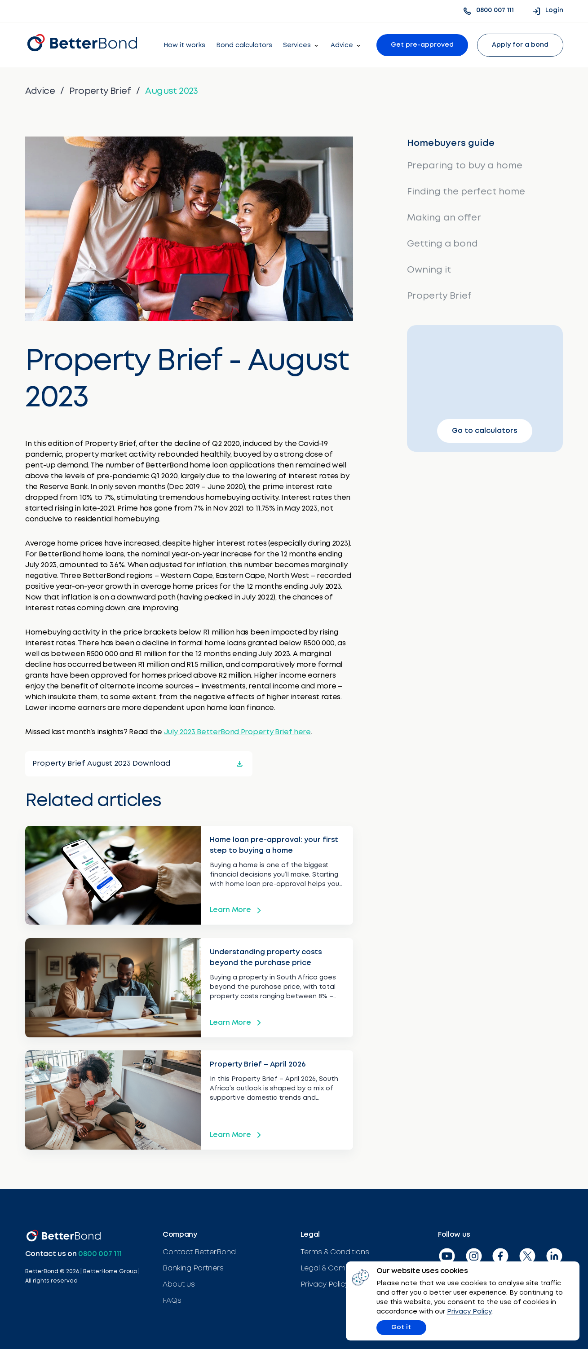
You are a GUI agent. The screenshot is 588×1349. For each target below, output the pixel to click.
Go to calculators (482, 431)
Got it (409, 1326)
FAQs (172, 1297)
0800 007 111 (99, 1251)
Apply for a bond (520, 45)
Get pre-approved (422, 45)
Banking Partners (193, 1265)
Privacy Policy (478, 1311)
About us (179, 1281)
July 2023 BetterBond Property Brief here (237, 730)
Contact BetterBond (199, 1249)
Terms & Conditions (335, 1249)
